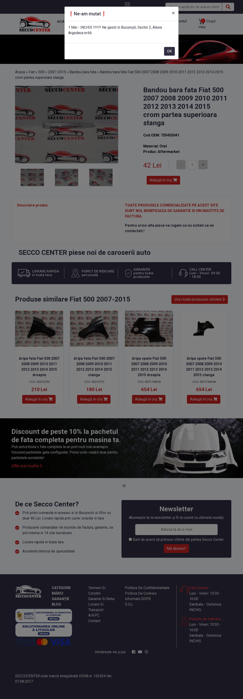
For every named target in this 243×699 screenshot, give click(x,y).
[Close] (173, 13)
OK (169, 51)
